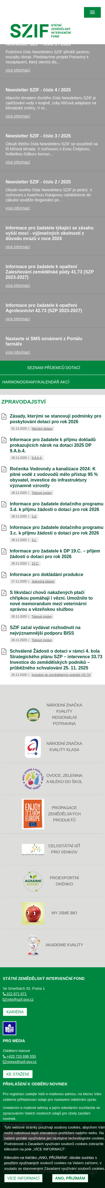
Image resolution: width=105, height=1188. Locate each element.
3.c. (34, 540)
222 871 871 (15, 994)
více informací (18, 70)
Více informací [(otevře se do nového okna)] (23, 1178)
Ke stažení (17, 1074)
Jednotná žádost (43, 581)
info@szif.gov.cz (18, 999)
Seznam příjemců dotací (53, 367)
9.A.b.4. (37, 457)
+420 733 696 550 (19, 1056)
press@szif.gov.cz (20, 1062)
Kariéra (15, 1012)
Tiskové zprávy (42, 492)
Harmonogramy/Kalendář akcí (35, 382)
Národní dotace (42, 428)
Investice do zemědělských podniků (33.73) (61, 674)
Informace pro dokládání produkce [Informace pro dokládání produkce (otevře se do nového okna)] (46, 574)
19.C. (35, 563)
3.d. (34, 516)
